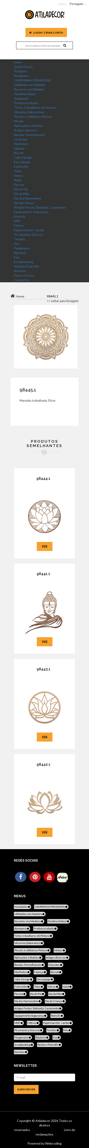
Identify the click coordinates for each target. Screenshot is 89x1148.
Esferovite (21, 166)
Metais (19, 121)
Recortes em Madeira (29, 89)
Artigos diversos (25, 130)
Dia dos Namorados (27, 198)
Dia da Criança (24, 203)
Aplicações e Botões (28, 126)
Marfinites (21, 144)
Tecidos (19, 239)
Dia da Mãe (21, 194)
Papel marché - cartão (29, 230)
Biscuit (19, 153)
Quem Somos (23, 67)
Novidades (21, 76)
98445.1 (28, 390)
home (18, 62)
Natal (17, 180)
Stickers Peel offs (26, 266)
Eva (16, 257)
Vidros (18, 175)
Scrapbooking (23, 262)
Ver (44, 546)
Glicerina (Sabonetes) (29, 112)
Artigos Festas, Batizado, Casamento (40, 207)
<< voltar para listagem (63, 301)
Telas (18, 171)
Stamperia (21, 98)
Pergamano (22, 248)
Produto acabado (26, 103)
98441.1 (43, 574)
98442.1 (43, 764)
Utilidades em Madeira (29, 85)
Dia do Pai (21, 189)
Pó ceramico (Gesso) (28, 234)
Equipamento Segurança (31, 212)
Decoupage (22, 162)
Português (76, 4)
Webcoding (53, 1143)
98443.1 (43, 669)
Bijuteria (20, 253)
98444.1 (43, 478)
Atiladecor (43, 1121)
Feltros (19, 225)
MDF (17, 221)
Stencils (19, 216)
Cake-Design (23, 157)
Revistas (20, 271)
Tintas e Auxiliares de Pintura (35, 107)
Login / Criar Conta (46, 32)
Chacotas (20, 139)
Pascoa (19, 185)
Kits (17, 244)
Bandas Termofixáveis (29, 135)
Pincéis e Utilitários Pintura (33, 116)
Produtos (20, 71)
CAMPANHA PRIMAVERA (32, 80)
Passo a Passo (24, 275)
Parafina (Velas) (25, 94)
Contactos (21, 280)
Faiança (19, 148)
